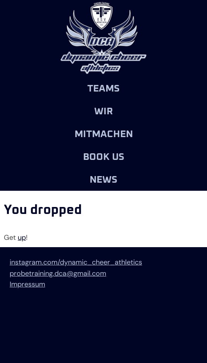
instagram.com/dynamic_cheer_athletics (76, 262)
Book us (103, 157)
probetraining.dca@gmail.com (58, 273)
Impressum (27, 284)
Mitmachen (104, 134)
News (103, 180)
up (22, 237)
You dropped (43, 210)
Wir (103, 111)
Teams (103, 88)
